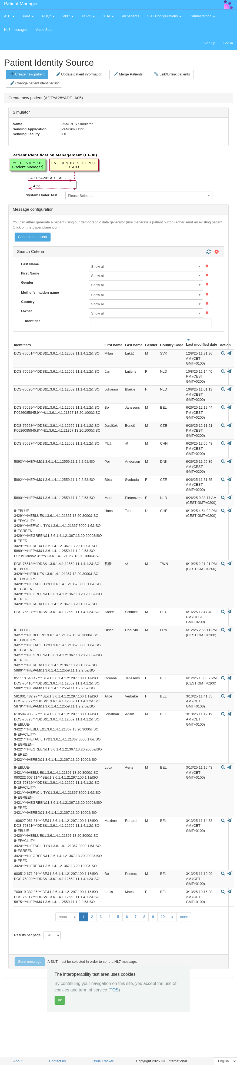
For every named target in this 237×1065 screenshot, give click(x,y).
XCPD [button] (88, 16)
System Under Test (41, 195)
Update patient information (79, 74)
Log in (228, 43)
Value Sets (44, 30)
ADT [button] (9, 16)
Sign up (209, 43)
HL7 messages (16, 30)
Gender (27, 282)
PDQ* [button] (48, 16)
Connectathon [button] (202, 16)
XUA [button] (108, 16)
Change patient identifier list (35, 83)
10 (163, 917)
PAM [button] (28, 16)
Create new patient (28, 74)
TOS (114, 990)
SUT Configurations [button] (164, 16)
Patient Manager (21, 3)
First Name (30, 273)
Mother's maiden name (40, 292)
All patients (130, 16)
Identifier (32, 321)
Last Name (30, 264)
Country (28, 302)
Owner (26, 311)
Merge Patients (128, 74)
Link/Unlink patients (172, 74)
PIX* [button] (68, 16)
